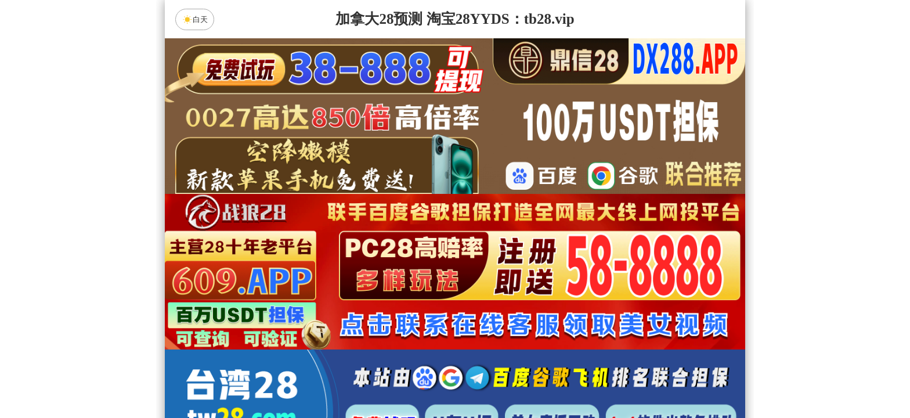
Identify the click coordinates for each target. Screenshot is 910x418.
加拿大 (344, 362)
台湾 (492, 362)
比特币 (565, 362)
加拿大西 (418, 362)
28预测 (553, 392)
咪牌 (536, 310)
